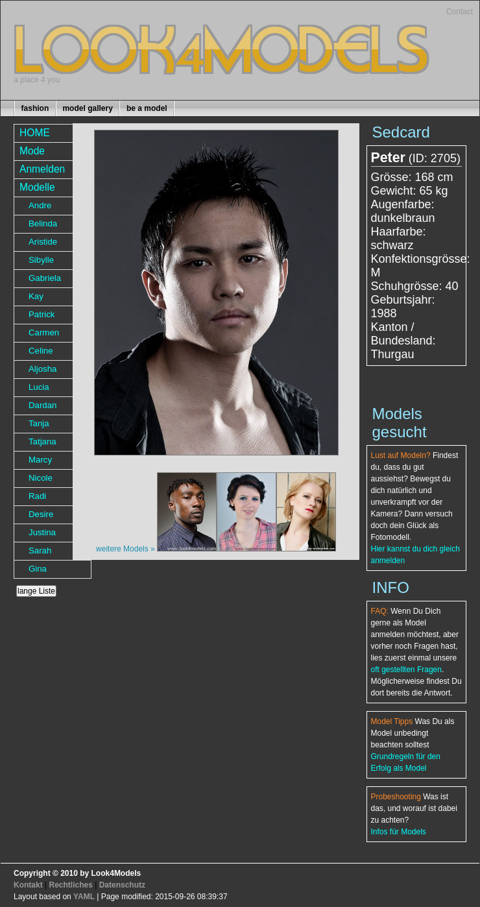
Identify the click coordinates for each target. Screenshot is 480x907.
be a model (146, 108)
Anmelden (42, 169)
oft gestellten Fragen (406, 669)
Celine (41, 351)
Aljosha (42, 369)
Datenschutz (122, 884)
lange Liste (36, 591)
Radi (37, 496)
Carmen (44, 332)
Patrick (42, 314)
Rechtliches (70, 884)
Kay (36, 296)
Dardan (42, 405)
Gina (38, 569)
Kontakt (28, 884)
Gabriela (45, 278)
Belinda (43, 223)
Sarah (40, 550)
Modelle (37, 187)
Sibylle (41, 260)
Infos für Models (398, 831)
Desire (41, 514)
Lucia (39, 387)
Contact (459, 11)
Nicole (41, 478)
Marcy (40, 460)
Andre (40, 205)
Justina (42, 532)
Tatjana (42, 441)
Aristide (43, 242)
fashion (35, 108)
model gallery (87, 108)
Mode (32, 150)
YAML (84, 896)
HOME (34, 132)
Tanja (39, 423)
